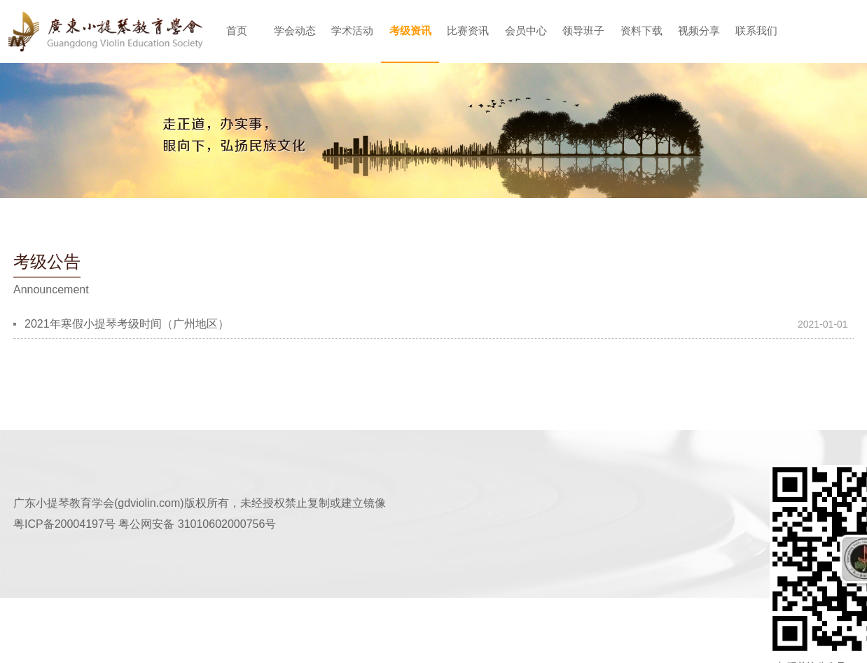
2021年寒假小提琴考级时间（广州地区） (127, 324)
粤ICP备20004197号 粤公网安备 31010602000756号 (144, 524)
